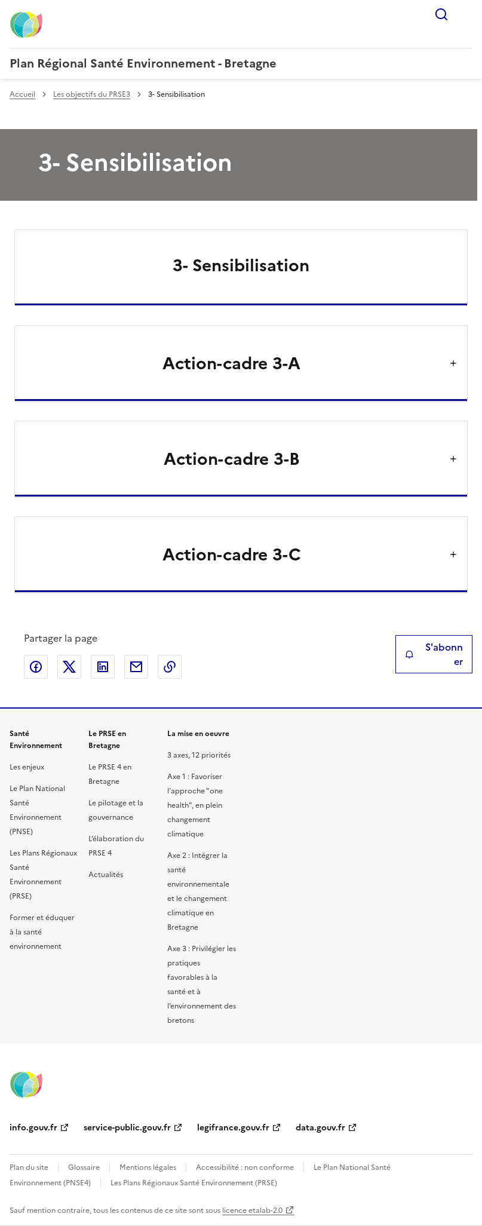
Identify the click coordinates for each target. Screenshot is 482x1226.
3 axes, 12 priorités (199, 755)
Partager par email (136, 667)
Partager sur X (69, 667)
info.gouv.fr (33, 1127)
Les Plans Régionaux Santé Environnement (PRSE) (193, 1183)
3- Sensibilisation (241, 265)
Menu (465, 14)
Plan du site (29, 1167)
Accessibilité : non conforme (245, 1167)
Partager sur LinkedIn (103, 667)
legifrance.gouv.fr (233, 1127)
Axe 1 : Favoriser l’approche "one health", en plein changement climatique (195, 805)
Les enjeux (27, 767)
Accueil (22, 94)
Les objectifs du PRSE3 (91, 94)
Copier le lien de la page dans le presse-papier (170, 667)
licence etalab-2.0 (252, 1210)
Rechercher (441, 14)
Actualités (105, 874)
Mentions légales (147, 1167)
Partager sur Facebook (36, 667)
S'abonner (434, 654)
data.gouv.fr (320, 1127)
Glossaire (84, 1167)
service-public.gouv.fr (127, 1127)
